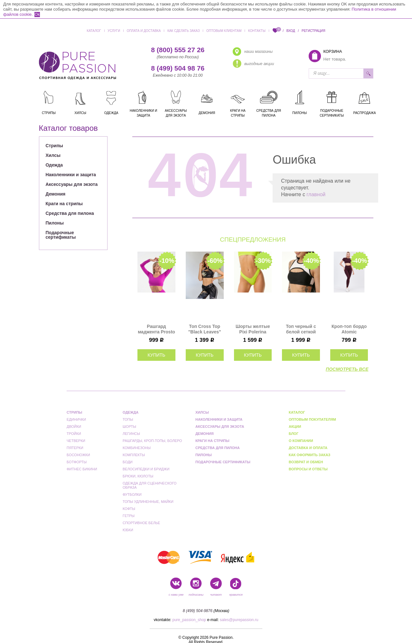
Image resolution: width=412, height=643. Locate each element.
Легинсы (131, 434)
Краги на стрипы (64, 203)
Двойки (74, 426)
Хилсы (53, 155)
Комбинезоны (137, 448)
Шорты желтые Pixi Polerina (253, 329)
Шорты (129, 426)
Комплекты (134, 455)
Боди (128, 462)
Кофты (129, 509)
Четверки (76, 441)
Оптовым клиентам (223, 31)
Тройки (74, 434)
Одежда (54, 165)
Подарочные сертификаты (61, 235)
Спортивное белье (141, 523)
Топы (128, 419)
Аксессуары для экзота (72, 184)
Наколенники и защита (71, 174)
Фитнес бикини (82, 469)
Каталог (94, 31)
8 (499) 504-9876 (197, 611)
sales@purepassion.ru (239, 620)
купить (156, 355)
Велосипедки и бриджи (146, 469)
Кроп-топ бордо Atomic (349, 329)
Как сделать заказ (183, 31)
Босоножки (78, 455)
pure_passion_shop (189, 620)
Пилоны (55, 223)
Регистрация (313, 31)
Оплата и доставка (144, 31)
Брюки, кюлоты (138, 476)
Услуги (114, 31)
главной (315, 194)
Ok (37, 14)
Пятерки (75, 448)
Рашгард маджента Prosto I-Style (156, 329)
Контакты (257, 31)
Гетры (129, 516)
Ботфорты (77, 462)
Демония (56, 194)
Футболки (132, 494)
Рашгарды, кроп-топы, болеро (152, 441)
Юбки (128, 530)
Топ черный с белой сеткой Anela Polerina (300, 329)
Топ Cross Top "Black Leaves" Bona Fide (204, 329)
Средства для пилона (70, 213)
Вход (290, 31)
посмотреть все (347, 369)
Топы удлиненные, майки (148, 502)
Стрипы (54, 145)
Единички (76, 419)
